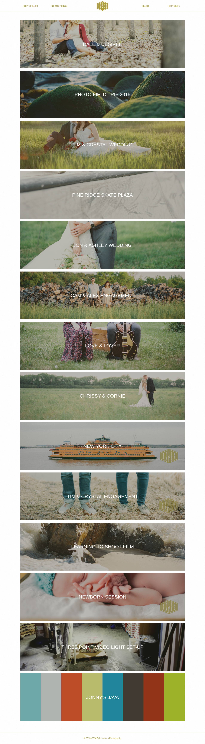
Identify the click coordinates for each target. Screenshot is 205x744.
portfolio (30, 5)
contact (174, 5)
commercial (59, 5)
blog (145, 5)
